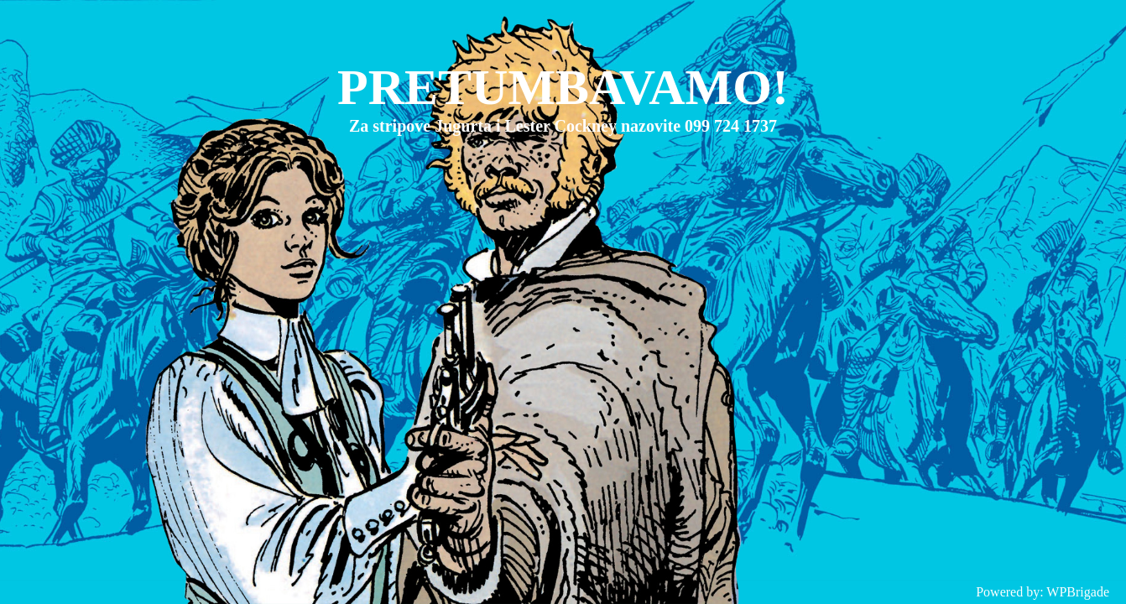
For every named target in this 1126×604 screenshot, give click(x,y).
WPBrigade (1077, 592)
